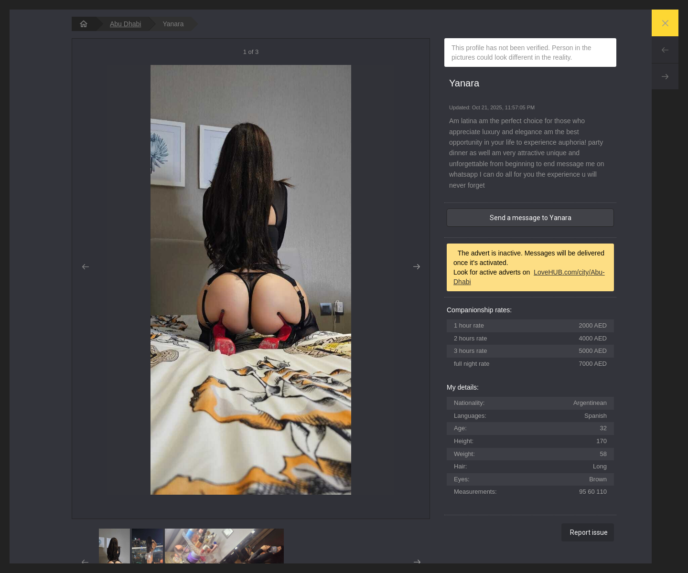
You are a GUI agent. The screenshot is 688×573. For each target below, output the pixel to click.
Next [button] (416, 267)
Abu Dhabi (125, 24)
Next (665, 76)
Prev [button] (85, 267)
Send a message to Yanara (530, 218)
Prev (665, 49)
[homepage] (84, 24)
